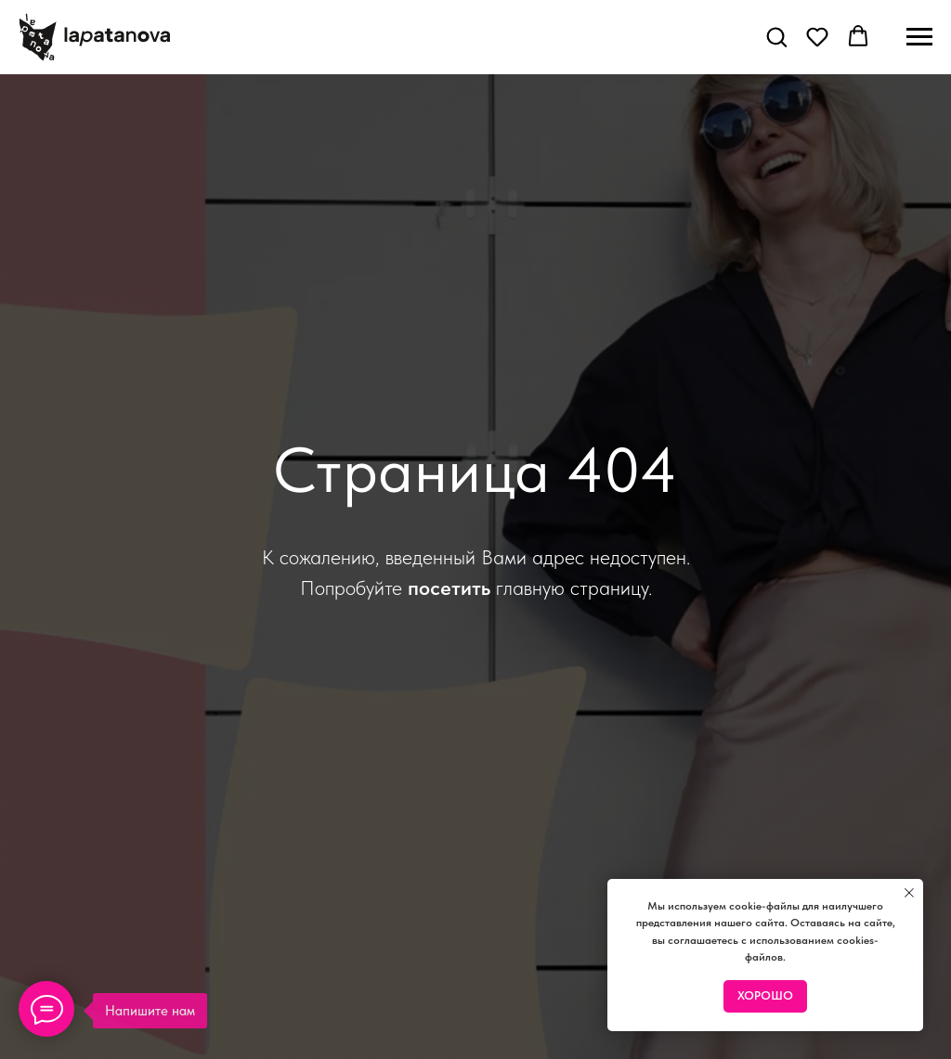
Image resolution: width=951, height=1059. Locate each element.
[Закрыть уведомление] (909, 893)
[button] (776, 36)
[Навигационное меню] (919, 37)
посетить (449, 587)
